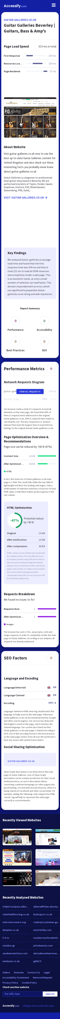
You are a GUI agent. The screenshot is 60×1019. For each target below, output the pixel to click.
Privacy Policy (10, 982)
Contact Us (33, 972)
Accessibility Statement (16, 977)
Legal (47, 972)
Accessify (15, 6)
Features (19, 972)
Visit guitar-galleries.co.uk (26, 198)
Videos (6, 972)
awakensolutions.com (15, 953)
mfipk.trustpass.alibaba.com (16, 906)
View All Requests (30, 391)
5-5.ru (6, 937)
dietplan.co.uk (11, 929)
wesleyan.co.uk (11, 961)
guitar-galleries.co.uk (20, 20)
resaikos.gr (9, 945)
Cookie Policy (29, 982)
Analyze (50, 994)
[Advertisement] (30, 87)
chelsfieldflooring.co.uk (16, 914)
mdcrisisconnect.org (14, 922)
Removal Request (42, 977)
